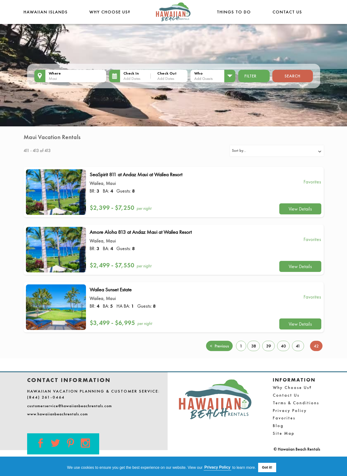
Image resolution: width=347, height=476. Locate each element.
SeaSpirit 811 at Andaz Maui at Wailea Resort (136, 174)
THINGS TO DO (234, 12)
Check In (131, 73)
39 (268, 346)
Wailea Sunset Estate (111, 289)
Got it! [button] (267, 467)
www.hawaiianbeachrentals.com (57, 414)
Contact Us (287, 12)
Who (198, 73)
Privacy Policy (290, 410)
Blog (278, 425)
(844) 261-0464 (46, 397)
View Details (300, 209)
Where (55, 73)
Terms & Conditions (296, 402)
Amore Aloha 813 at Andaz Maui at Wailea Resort (141, 232)
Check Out (167, 73)
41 (298, 346)
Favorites (284, 418)
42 (318, 346)
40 (283, 346)
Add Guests (203, 78)
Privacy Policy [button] (217, 467)
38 (253, 346)
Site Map (284, 433)
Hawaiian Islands (46, 12)
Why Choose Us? (109, 12)
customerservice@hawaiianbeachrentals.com (69, 405)
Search (292, 76)
